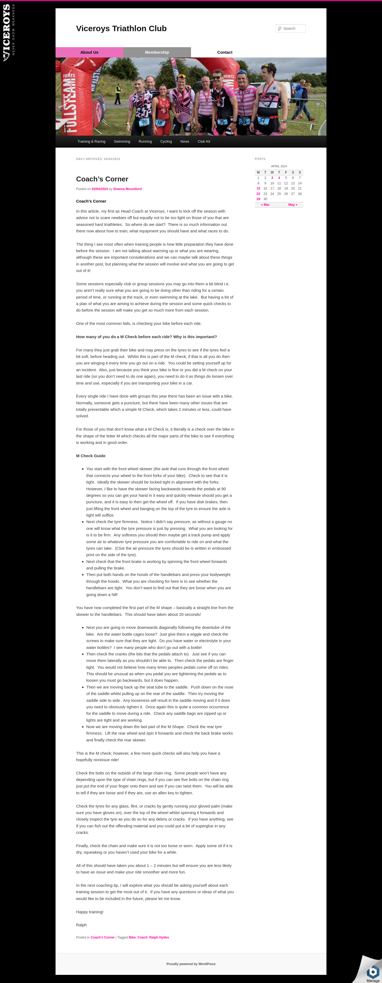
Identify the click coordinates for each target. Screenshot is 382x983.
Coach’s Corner (102, 179)
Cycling (166, 141)
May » (293, 205)
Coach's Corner (102, 937)
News (184, 141)
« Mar (265, 205)
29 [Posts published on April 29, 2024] (258, 199)
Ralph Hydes (159, 937)
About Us (89, 52)
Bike (132, 937)
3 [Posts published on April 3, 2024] (272, 178)
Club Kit (204, 141)
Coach (143, 937)
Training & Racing (91, 141)
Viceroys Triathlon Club (121, 28)
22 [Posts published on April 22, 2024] (258, 194)
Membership (157, 52)
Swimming (122, 141)
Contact (224, 52)
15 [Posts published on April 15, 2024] (258, 188)
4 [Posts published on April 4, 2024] (279, 178)
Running (145, 141)
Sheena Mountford (127, 189)
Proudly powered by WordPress (190, 964)
